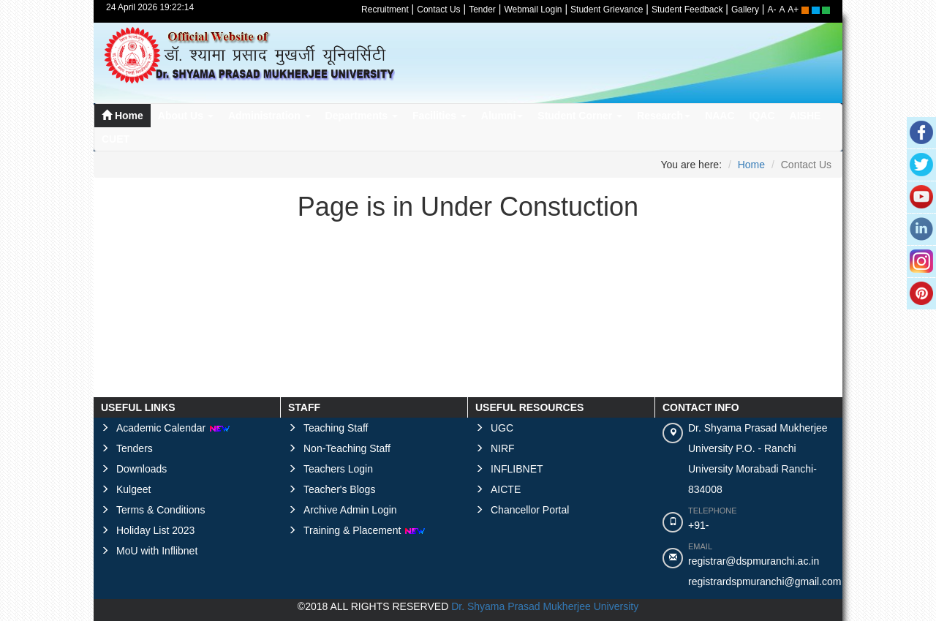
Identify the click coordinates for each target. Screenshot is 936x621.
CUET (115, 139)
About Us (186, 115)
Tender (482, 9)
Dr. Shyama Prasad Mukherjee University (544, 606)
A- (772, 9)
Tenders (134, 448)
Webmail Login (533, 9)
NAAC (719, 115)
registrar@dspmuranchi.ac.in (753, 561)
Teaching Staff (335, 428)
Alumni (502, 115)
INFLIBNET (517, 469)
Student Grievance (606, 9)
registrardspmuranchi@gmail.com (765, 581)
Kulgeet (133, 489)
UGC (502, 428)
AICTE (506, 489)
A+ (793, 9)
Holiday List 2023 (155, 530)
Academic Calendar (173, 428)
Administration (269, 115)
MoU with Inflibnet (156, 551)
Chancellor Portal (530, 510)
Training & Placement (364, 530)
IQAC (762, 115)
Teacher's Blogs (339, 489)
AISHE (805, 115)
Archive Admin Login (350, 510)
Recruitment (385, 9)
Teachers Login (338, 469)
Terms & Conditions (160, 510)
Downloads (141, 469)
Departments (361, 115)
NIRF (503, 448)
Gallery (745, 9)
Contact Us (438, 9)
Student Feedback (687, 9)
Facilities (439, 115)
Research (663, 115)
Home (122, 115)
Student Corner (579, 115)
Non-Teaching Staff (346, 448)
